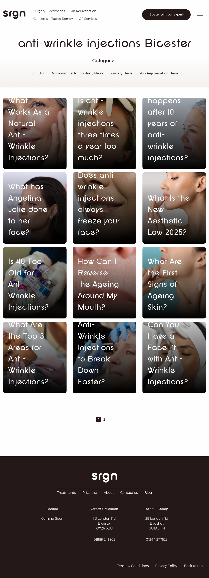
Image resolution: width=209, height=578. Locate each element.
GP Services (88, 19)
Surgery (39, 11)
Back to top (193, 566)
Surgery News (121, 73)
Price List (89, 493)
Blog (148, 493)
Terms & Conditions (133, 566)
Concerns (40, 19)
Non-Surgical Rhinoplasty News (77, 73)
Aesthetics (57, 11)
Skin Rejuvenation (82, 11)
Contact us (129, 493)
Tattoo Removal (63, 19)
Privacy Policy (166, 566)
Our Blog (38, 73)
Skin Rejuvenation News (158, 73)
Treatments (66, 493)
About (109, 493)
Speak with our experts (167, 14)
